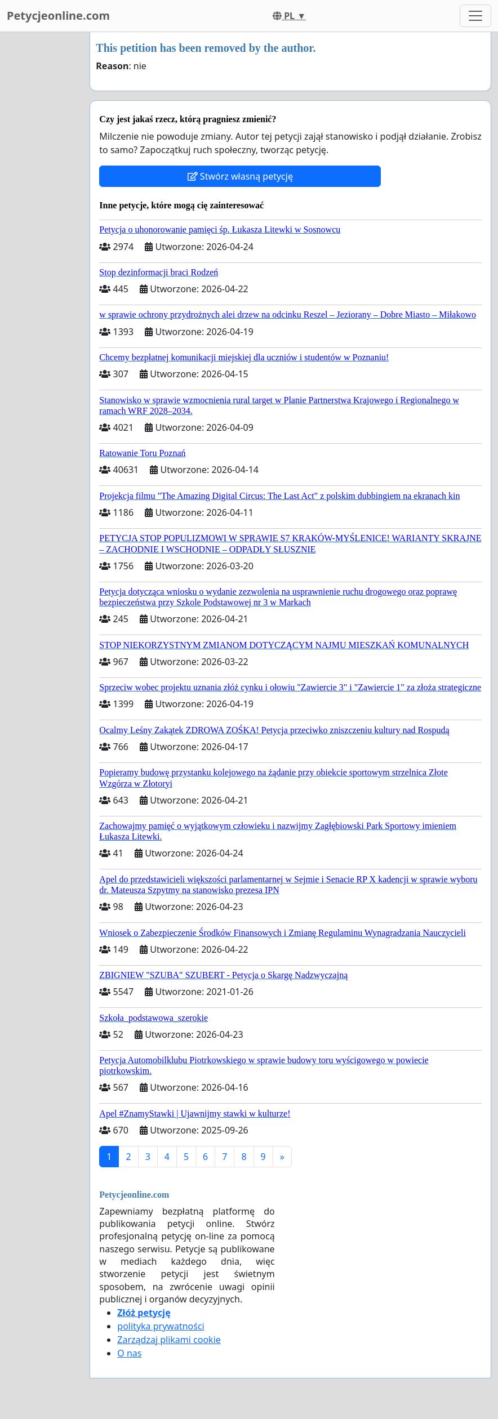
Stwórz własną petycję (240, 176)
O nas (129, 1353)
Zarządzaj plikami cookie (168, 1339)
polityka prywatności (160, 1326)
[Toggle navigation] (475, 16)
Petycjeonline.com (58, 15)
